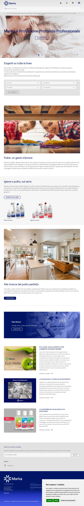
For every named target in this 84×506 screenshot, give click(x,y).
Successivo (79, 13)
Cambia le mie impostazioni (68, 500)
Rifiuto (56, 500)
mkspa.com (6, 492)
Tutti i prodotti (12, 92)
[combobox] (42, 8)
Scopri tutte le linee (12, 197)
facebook (8, 465)
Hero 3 (45, 55)
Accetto (50, 500)
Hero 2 (42, 55)
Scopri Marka (42, 38)
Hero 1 (38, 55)
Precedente (4, 13)
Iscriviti (75, 455)
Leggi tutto (17, 329)
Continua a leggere (44, 373)
